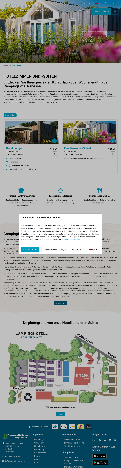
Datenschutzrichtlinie (71, 239)
